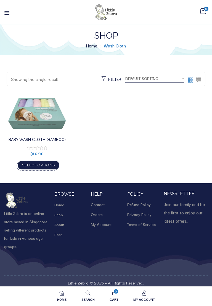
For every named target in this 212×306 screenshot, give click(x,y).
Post (58, 234)
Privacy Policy (139, 214)
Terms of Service (141, 224)
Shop (58, 214)
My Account (101, 224)
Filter (111, 79)
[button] (203, 11)
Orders (97, 214)
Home (91, 45)
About (59, 224)
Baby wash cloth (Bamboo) (37, 139)
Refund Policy (139, 204)
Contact (98, 204)
